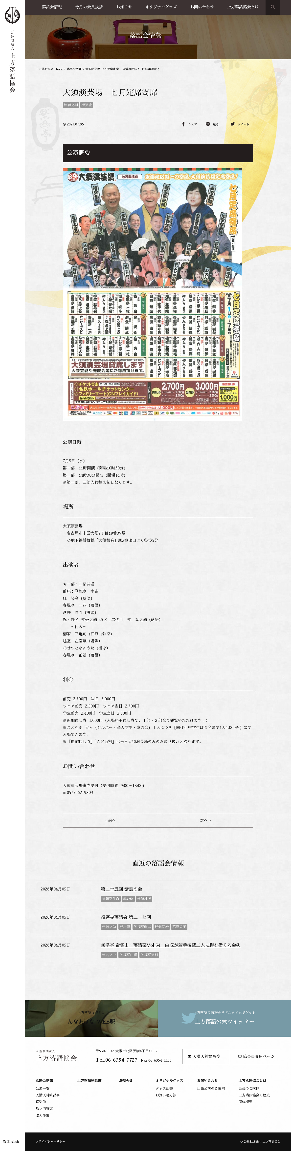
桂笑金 (87, 105)
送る (216, 124)
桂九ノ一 (109, 955)
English (13, 1141)
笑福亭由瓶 (128, 955)
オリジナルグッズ (161, 7)
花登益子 (179, 927)
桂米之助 (109, 927)
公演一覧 (42, 1088)
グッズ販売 (164, 1088)
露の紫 (128, 899)
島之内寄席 (44, 1109)
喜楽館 (41, 1102)
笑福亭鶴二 (142, 927)
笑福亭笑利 (149, 955)
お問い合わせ (202, 7)
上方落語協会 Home (49, 69)
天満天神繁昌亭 (204, 1056)
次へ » (205, 821)
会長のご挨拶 (249, 1088)
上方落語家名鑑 (89, 1080)
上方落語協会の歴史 (254, 1095)
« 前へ (110, 821)
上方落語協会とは (243, 7)
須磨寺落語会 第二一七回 (126, 917)
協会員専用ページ (256, 1056)
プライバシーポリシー (50, 1141)
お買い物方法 (166, 1095)
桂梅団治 (162, 927)
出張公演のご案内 (211, 1088)
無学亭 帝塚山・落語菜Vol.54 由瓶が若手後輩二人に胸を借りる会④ (171, 945)
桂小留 (125, 927)
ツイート (243, 124)
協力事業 (42, 1115)
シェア (192, 124)
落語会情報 (52, 7)
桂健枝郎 (144, 899)
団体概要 (245, 1102)
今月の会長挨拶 (89, 7)
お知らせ (124, 7)
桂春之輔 (71, 105)
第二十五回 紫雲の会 (121, 889)
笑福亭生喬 (110, 899)
